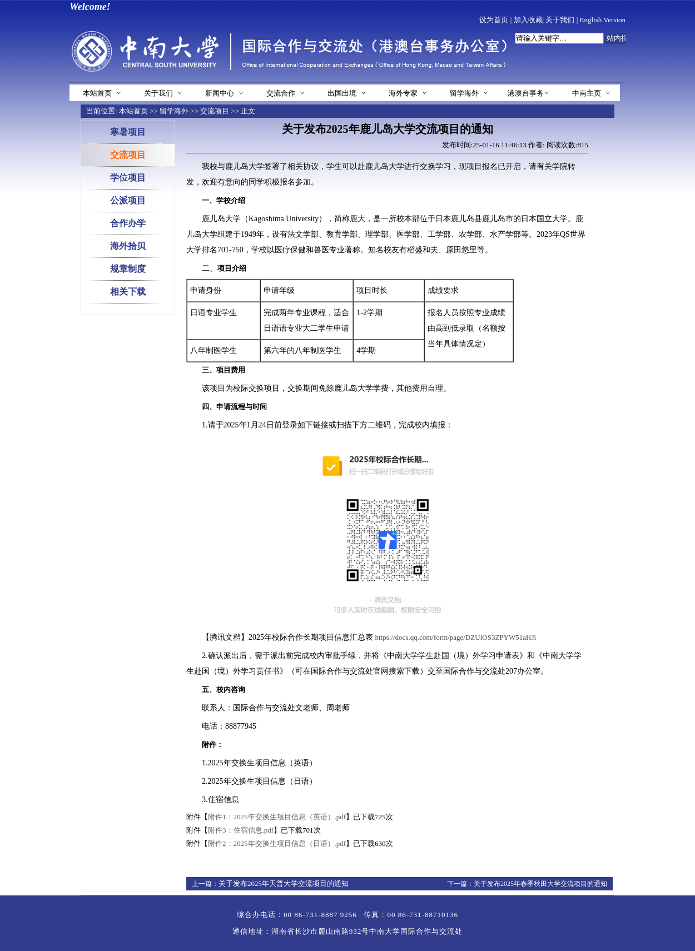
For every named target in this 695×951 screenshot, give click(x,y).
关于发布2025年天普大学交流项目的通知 (284, 883)
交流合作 (280, 93)
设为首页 (493, 20)
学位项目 (128, 177)
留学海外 (464, 93)
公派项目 (128, 200)
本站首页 (97, 93)
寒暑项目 (128, 132)
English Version (603, 20)
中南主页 (586, 93)
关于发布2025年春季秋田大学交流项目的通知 (540, 884)
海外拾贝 (128, 246)
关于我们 (559, 20)
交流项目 (214, 111)
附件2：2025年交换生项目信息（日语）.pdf (277, 843)
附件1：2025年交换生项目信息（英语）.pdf (277, 817)
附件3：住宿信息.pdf (241, 830)
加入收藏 (528, 20)
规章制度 (128, 268)
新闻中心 (219, 93)
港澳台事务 (526, 93)
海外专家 (403, 93)
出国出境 (341, 93)
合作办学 (128, 223)
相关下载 (128, 291)
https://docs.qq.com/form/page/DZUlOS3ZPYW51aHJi (456, 637)
